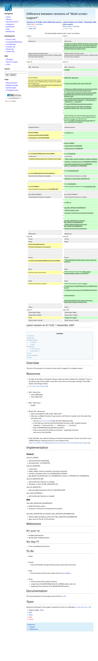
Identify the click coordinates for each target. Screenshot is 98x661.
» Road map (9, 49)
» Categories (9, 24)
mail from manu (44, 421)
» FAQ (7, 29)
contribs (39, 24)
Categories (31, 624)
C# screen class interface (37, 386)
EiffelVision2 (33, 629)
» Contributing (10, 44)
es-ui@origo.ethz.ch (82, 607)
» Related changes (11, 85)
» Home (8, 17)
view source (56, 22)
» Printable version (12, 90)
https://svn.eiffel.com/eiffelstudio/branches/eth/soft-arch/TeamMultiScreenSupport (58, 443)
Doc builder (66, 573)
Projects (32, 627)
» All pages (9, 59)
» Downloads (9, 27)
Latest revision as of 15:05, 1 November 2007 (79, 22)
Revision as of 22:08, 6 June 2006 (39, 22)
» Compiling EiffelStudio (13, 42)
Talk (33, 24)
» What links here (11, 83)
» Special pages (10, 88)
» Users (7, 64)
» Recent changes (11, 62)
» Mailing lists (10, 31)
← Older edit (31, 28)
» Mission (8, 19)
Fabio (29, 24)
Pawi (30, 617)
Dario (42, 610)
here (62, 596)
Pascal (31, 619)
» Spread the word (11, 22)
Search (7, 69)
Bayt (30, 612)
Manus (65, 26)
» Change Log (10, 47)
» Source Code (10, 39)
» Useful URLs (10, 51)
